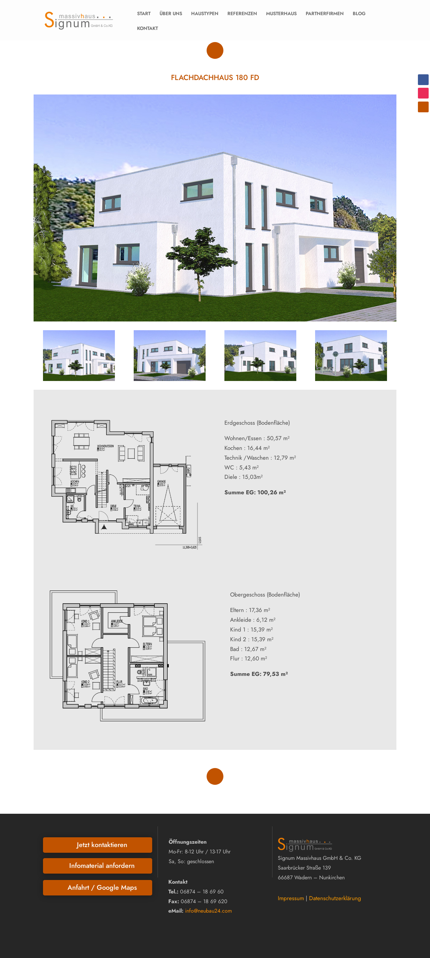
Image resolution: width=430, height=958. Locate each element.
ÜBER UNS (171, 13)
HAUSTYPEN (204, 13)
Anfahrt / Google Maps (102, 887)
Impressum (291, 898)
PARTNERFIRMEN (325, 13)
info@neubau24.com (208, 911)
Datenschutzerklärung (335, 898)
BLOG (359, 13)
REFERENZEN (242, 13)
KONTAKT (147, 28)
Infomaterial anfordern (102, 866)
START (143, 13)
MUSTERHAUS (281, 13)
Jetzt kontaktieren (102, 845)
